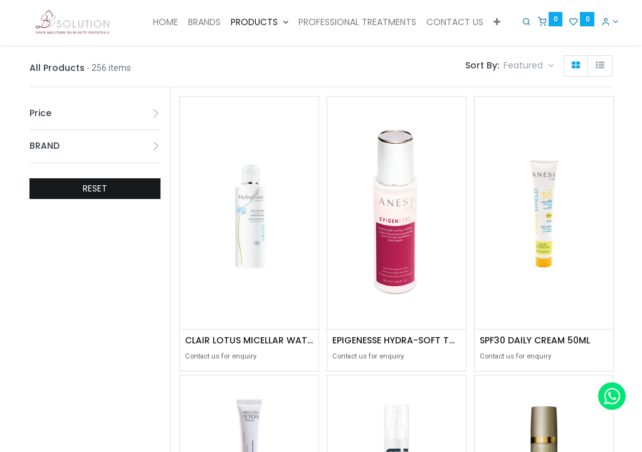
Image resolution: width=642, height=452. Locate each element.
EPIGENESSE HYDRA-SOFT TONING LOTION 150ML (396, 341)
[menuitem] (165, 22)
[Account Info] (604, 21)
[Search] (521, 21)
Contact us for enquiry (220, 356)
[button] (496, 22)
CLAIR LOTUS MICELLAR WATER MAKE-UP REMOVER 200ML (249, 341)
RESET (95, 188)
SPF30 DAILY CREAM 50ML (535, 341)
